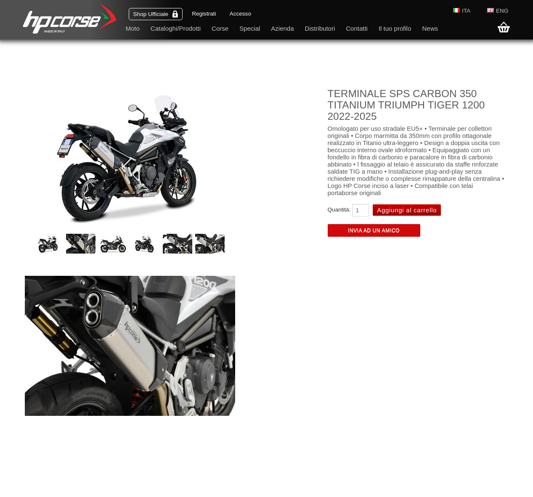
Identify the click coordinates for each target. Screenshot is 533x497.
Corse (220, 28)
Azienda (282, 28)
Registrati (204, 14)
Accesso (240, 14)
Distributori (320, 28)
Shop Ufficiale (155, 14)
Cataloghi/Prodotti (176, 28)
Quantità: (339, 209)
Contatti (357, 28)
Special (249, 28)
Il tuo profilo (395, 28)
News (430, 28)
